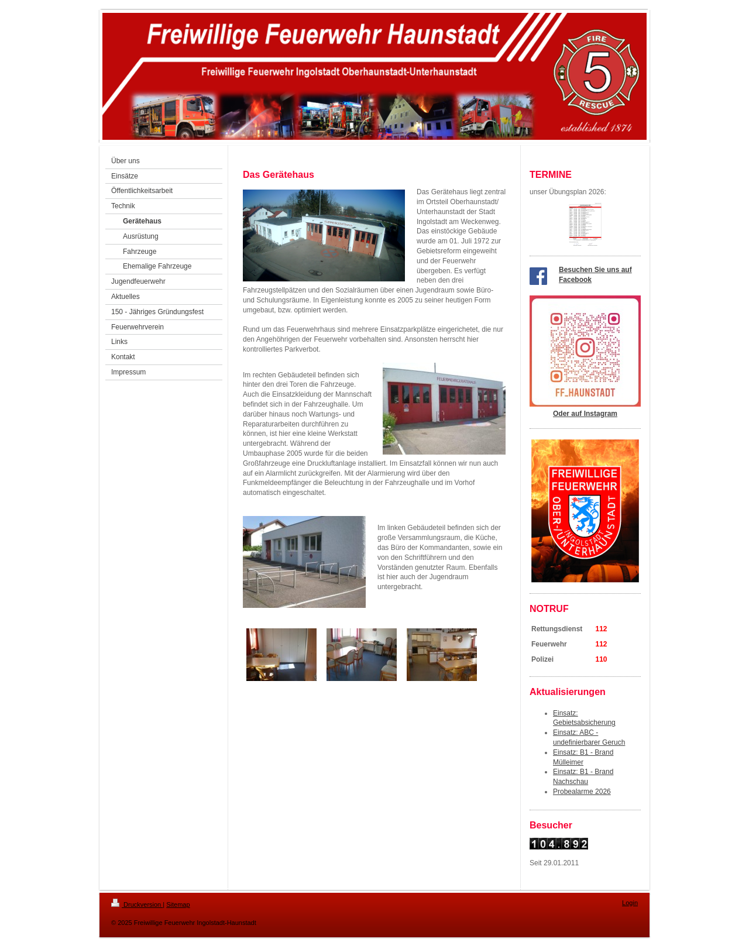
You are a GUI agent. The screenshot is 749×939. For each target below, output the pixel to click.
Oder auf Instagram (585, 414)
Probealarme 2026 (582, 791)
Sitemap (178, 904)
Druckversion (137, 904)
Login (630, 902)
